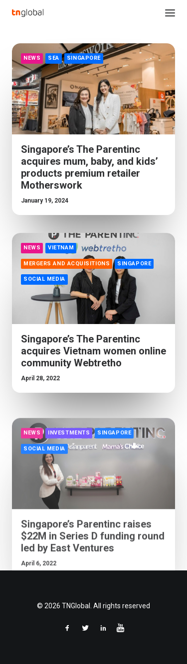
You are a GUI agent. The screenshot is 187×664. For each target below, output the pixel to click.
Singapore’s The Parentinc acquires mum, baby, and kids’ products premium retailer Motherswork (89, 167)
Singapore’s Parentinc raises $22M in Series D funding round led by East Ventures (93, 564)
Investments (69, 461)
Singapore (84, 58)
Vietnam (61, 247)
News (31, 58)
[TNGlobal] (27, 13)
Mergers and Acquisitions (66, 263)
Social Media (44, 279)
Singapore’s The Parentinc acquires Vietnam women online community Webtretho (93, 351)
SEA (53, 58)
